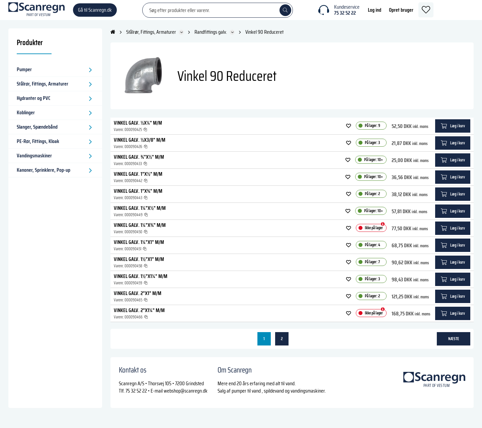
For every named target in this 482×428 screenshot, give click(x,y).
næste (453, 345)
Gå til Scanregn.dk (95, 13)
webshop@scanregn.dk (186, 397)
